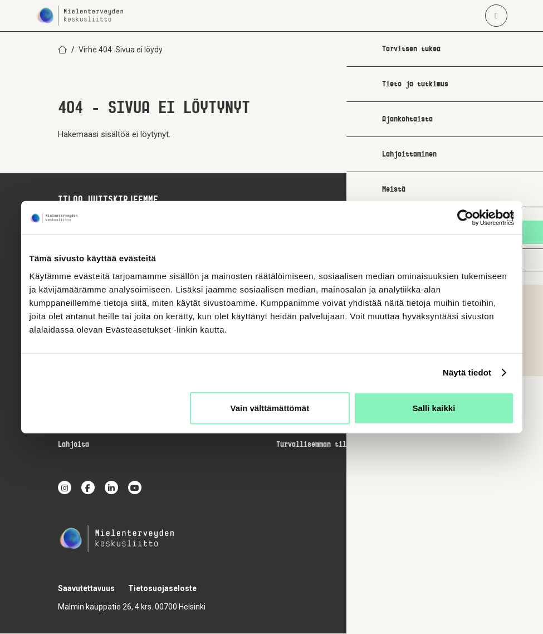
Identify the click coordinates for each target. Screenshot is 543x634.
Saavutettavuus (86, 588)
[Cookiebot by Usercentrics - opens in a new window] (465, 217)
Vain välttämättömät (270, 407)
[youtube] (134, 488)
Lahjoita (73, 445)
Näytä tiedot (467, 372)
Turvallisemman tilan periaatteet (338, 445)
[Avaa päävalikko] (496, 15)
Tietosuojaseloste (162, 588)
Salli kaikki (434, 407)
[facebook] (88, 488)
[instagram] (64, 488)
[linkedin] (111, 488)
